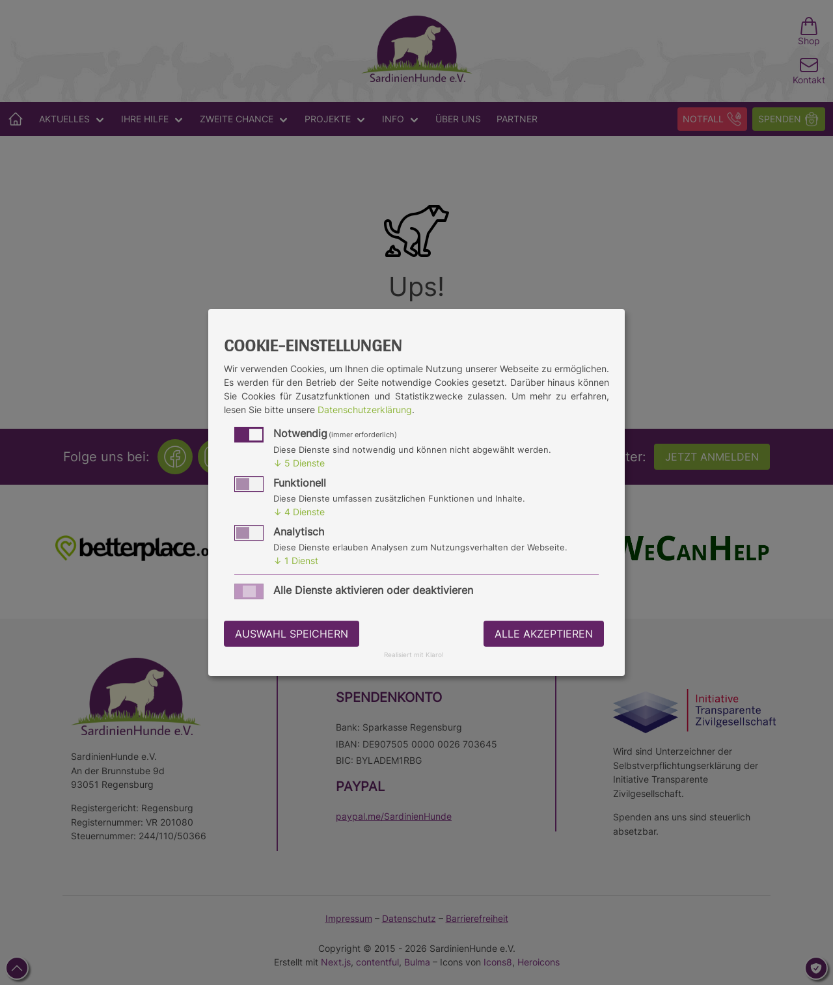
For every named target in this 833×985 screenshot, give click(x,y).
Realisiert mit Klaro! (414, 655)
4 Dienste (299, 511)
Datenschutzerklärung (365, 409)
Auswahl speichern (291, 633)
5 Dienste (299, 462)
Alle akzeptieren (544, 633)
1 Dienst (295, 560)
